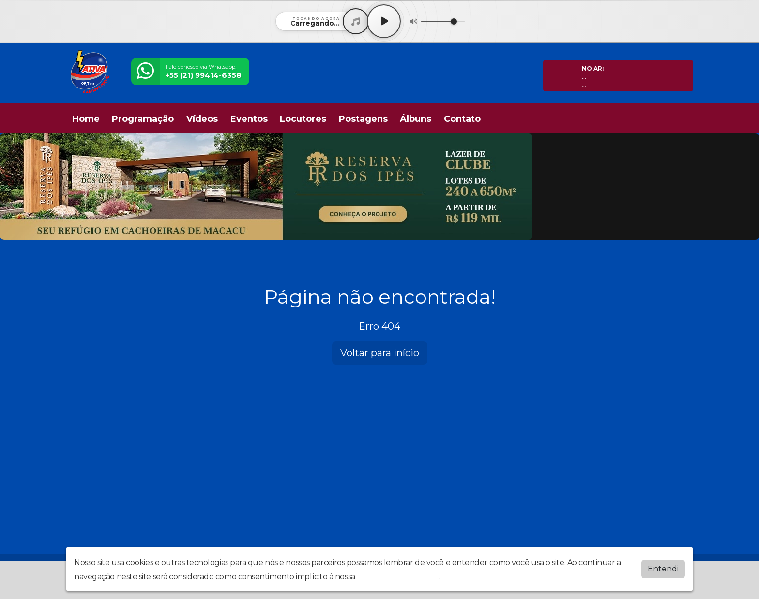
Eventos (249, 119)
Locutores (303, 119)
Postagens (363, 119)
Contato (462, 119)
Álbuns (415, 119)
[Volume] (443, 21)
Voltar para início (379, 353)
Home (86, 119)
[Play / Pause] (384, 21)
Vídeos (202, 119)
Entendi (663, 568)
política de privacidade (398, 576)
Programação (143, 119)
